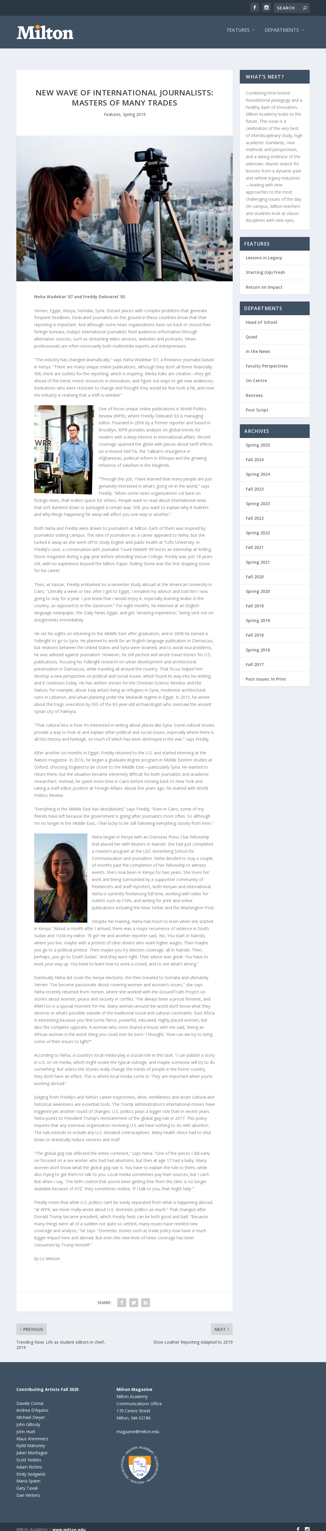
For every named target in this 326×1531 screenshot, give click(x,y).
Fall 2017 (255, 659)
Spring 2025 (258, 439)
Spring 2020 (258, 586)
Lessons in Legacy (264, 252)
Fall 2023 (255, 483)
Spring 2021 (258, 557)
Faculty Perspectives (267, 360)
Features (238, 34)
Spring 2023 (258, 498)
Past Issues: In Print (266, 673)
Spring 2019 (134, 109)
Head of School (261, 317)
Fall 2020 (255, 571)
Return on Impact (264, 282)
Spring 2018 (258, 644)
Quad (251, 331)
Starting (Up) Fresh (265, 267)
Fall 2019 (255, 600)
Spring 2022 (258, 527)
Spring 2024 (258, 469)
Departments (282, 34)
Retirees (254, 390)
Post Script (257, 404)
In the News (258, 346)
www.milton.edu (69, 1524)
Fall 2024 (255, 454)
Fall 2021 (255, 542)
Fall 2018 (255, 629)
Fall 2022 (255, 513)
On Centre (256, 375)
